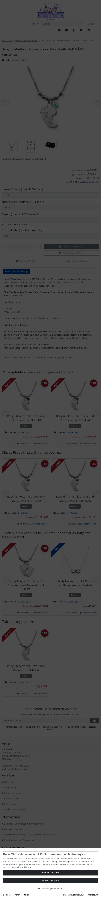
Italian (26, 894)
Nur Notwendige (50, 880)
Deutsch (7, 894)
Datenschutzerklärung (73, 894)
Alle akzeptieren (50, 872)
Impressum (93, 894)
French (17, 894)
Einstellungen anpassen (50, 888)
